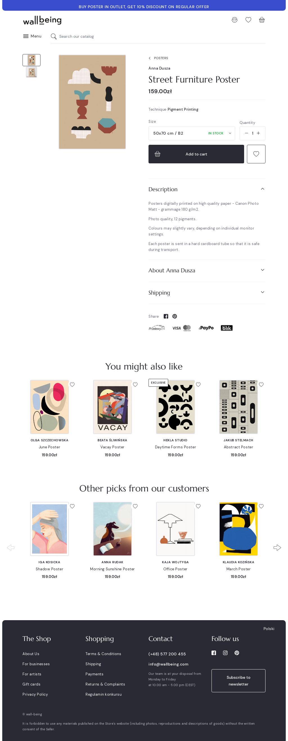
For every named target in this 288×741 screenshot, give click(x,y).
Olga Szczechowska (50, 440)
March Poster (238, 569)
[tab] (207, 189)
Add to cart (180, 154)
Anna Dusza (159, 68)
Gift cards (31, 684)
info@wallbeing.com (168, 664)
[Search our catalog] (55, 36)
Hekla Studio (175, 440)
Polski (269, 628)
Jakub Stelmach (238, 440)
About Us (30, 653)
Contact (160, 639)
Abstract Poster (238, 447)
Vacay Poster (112, 447)
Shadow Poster (49, 569)
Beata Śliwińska (112, 440)
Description (207, 189)
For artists (32, 674)
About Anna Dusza (207, 270)
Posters (157, 58)
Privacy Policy (35, 694)
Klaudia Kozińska (239, 562)
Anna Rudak (112, 562)
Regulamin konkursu (104, 694)
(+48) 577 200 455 (167, 654)
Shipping (207, 292)
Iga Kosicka (49, 562)
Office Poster (175, 569)
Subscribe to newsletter (238, 681)
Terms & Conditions (103, 653)
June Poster (49, 447)
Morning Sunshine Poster (112, 569)
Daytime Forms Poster (175, 447)
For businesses (36, 664)
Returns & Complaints (105, 684)
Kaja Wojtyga (175, 562)
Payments (95, 674)
